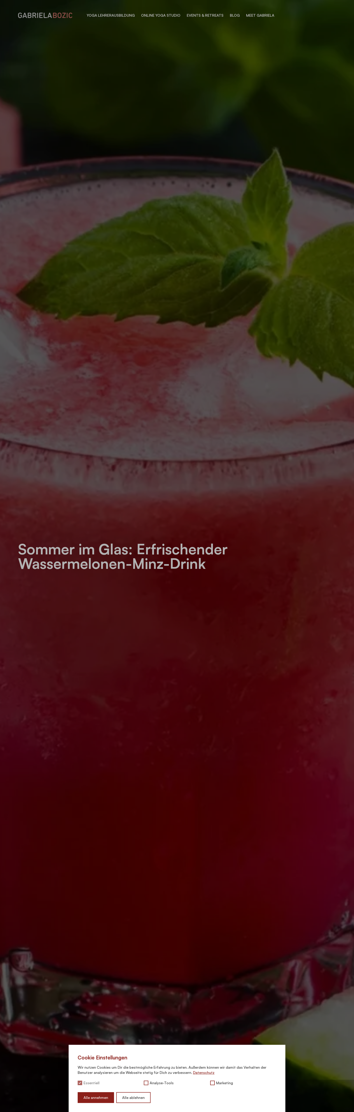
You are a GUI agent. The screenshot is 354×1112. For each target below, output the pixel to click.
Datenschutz (203, 1072)
